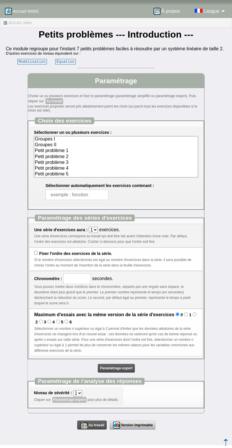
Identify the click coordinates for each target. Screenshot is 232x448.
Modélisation (32, 61)
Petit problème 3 (116, 163)
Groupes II (116, 145)
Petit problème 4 (116, 168)
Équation (65, 61)
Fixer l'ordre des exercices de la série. (75, 253)
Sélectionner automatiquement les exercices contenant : (99, 185)
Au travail (54, 101)
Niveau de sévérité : (53, 392)
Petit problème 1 (116, 151)
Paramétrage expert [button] (116, 368)
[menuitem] (169, 11)
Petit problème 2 (116, 157)
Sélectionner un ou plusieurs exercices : (72, 132)
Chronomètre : (48, 278)
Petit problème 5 (116, 174)
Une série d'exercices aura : (61, 229)
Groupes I (116, 139)
